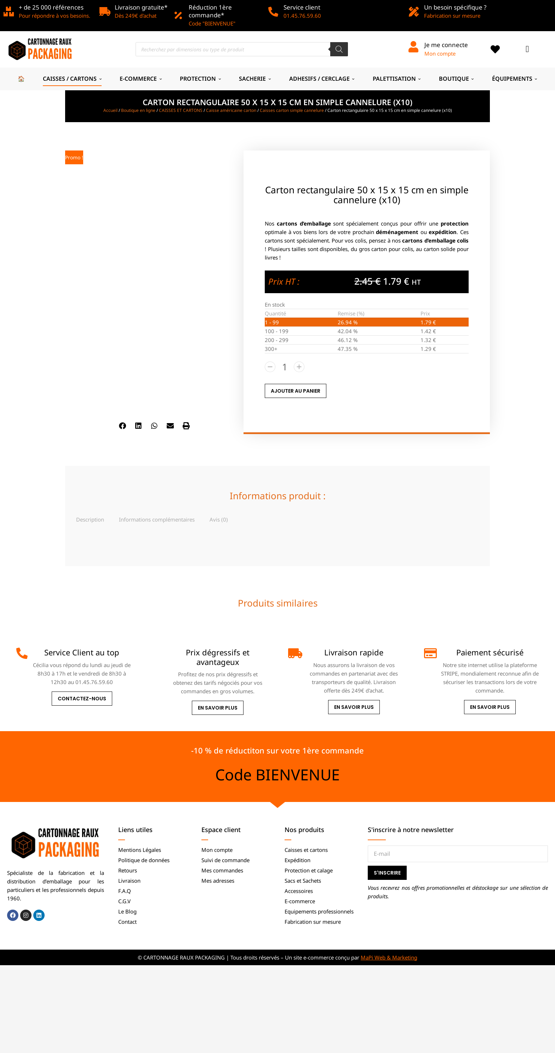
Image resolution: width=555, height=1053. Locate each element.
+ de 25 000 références (51, 7)
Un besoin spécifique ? (455, 7)
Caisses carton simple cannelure (292, 110)
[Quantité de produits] (284, 366)
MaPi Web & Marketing (389, 957)
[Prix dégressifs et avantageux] (158, 653)
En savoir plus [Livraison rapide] (354, 707)
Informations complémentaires (157, 519)
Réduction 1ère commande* (210, 11)
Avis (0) (219, 519)
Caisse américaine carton (231, 110)
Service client (302, 7)
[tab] (90, 519)
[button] (123, 426)
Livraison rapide (353, 652)
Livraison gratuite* (141, 7)
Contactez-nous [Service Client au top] (82, 698)
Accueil (110, 110)
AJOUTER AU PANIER (295, 390)
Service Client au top (81, 652)
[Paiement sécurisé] (429, 653)
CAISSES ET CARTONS (180, 110)
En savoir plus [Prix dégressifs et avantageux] (218, 707)
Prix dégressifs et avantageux (218, 657)
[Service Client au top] (22, 653)
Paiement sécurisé (489, 652)
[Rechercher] (339, 49)
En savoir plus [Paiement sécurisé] (490, 707)
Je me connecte (446, 45)
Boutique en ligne (138, 110)
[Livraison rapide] (293, 653)
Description (90, 519)
